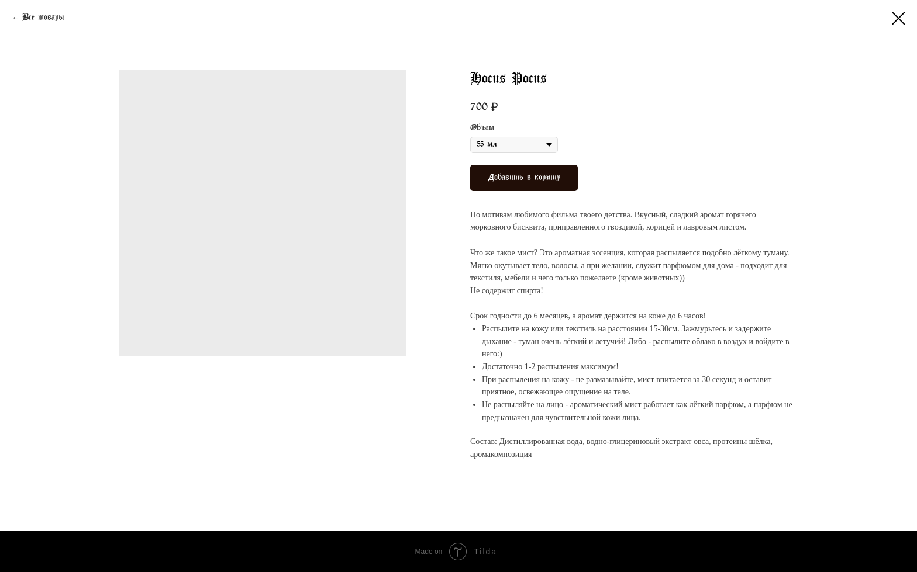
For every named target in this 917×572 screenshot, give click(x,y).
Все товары (43, 17)
